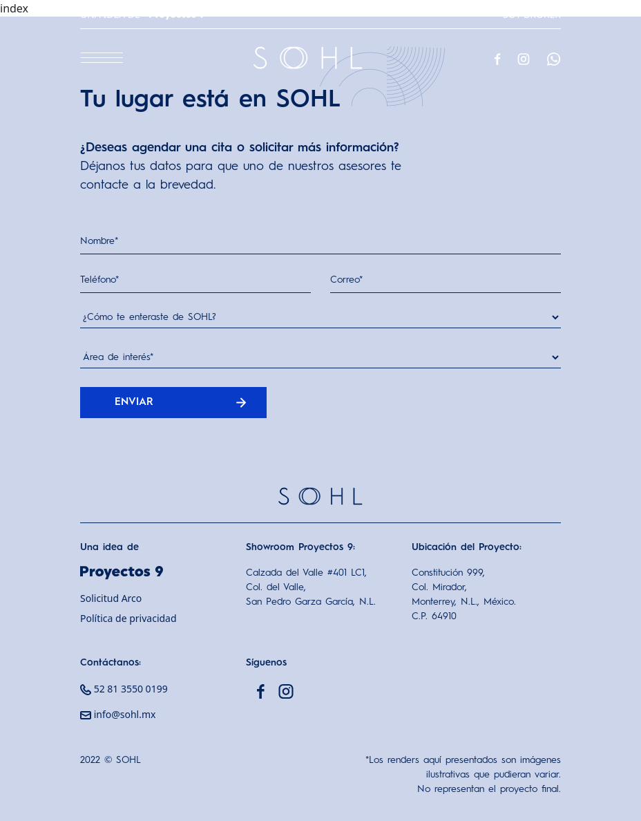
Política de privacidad (128, 618)
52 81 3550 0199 (124, 688)
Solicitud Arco (111, 598)
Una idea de (142, 14)
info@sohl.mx (117, 714)
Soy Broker (532, 14)
